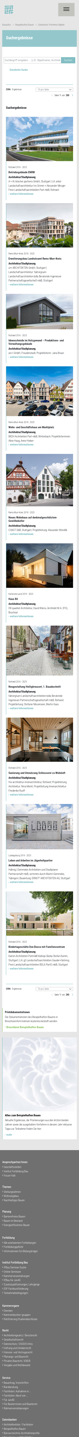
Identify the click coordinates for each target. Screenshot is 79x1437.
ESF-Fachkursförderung (16, 1288)
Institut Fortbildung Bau (16, 1171)
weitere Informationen (21, 193)
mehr (9, 1134)
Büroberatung (11, 1387)
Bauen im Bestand (13, 1220)
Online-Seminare (12, 1271)
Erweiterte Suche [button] (19, 69)
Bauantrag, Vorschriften (16, 1382)
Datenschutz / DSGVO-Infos (18, 1344)
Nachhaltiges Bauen (14, 1200)
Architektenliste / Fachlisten (18, 1424)
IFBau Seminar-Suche (15, 1267)
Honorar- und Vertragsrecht (18, 1352)
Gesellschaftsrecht (13, 1339)
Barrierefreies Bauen (14, 1216)
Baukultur (6, 24)
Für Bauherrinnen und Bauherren (20, 1404)
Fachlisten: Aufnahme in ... (17, 1391)
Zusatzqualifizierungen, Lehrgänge (22, 1284)
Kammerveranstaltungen (17, 1276)
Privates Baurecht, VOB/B (17, 1361)
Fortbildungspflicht (13, 1247)
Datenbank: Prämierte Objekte (51, 24)
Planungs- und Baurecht (16, 1356)
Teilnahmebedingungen (16, 1293)
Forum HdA (9, 1175)
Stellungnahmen (12, 1192)
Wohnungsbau (11, 1196)
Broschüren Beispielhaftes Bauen (25, 1027)
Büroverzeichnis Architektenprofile (22, 1433)
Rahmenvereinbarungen (16, 1408)
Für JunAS (9, 1400)
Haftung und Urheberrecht (17, 1348)
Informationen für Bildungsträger (21, 1251)
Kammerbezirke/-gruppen (17, 1315)
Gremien (8, 1310)
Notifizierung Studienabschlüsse (20, 1319)
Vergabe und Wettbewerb (17, 1365)
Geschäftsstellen (12, 1167)
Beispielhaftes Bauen (24, 24)
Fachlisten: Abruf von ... (16, 1395)
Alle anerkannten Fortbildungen (20, 1242)
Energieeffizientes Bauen (17, 1225)
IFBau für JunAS (12, 1280)
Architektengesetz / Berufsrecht (20, 1335)
